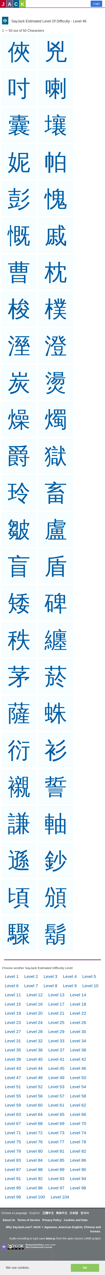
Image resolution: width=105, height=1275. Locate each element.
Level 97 (56, 1188)
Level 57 (56, 1096)
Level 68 (34, 1123)
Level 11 (13, 994)
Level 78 (78, 1141)
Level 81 (56, 1151)
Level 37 (56, 1050)
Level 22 (78, 1013)
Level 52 (34, 1086)
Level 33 (56, 1040)
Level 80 (34, 1151)
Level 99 (13, 1197)
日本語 (74, 1213)
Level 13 (56, 994)
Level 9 (70, 985)
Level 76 (34, 1141)
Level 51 (13, 1086)
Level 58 (78, 1096)
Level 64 (34, 1114)
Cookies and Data (75, 1220)
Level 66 (78, 1114)
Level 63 (13, 1114)
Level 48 (34, 1077)
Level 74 (78, 1132)
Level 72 (34, 1132)
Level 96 (34, 1188)
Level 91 (13, 1178)
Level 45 (56, 1068)
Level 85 (56, 1160)
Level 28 (34, 1031)
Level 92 (34, 1178)
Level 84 (34, 1160)
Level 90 (78, 1169)
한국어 (85, 1213)
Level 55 (13, 1096)
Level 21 (56, 1013)
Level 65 (56, 1114)
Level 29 (56, 1031)
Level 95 (13, 1188)
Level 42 (78, 1059)
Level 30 (78, 1031)
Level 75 (13, 1141)
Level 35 (13, 1050)
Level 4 (70, 976)
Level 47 (13, 1077)
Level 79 (13, 1151)
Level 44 (34, 1068)
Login (96, 3)
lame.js (50, 1238)
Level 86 (78, 1160)
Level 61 (56, 1105)
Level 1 (12, 976)
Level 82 (78, 1151)
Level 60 (34, 1105)
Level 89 (56, 1169)
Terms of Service (28, 1220)
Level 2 (31, 976)
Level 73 (56, 1132)
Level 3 (50, 976)
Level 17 (56, 1004)
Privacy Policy (52, 1220)
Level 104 (60, 1197)
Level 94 (78, 1178)
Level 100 (36, 1197)
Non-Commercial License (39, 1247)
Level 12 (34, 994)
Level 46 (78, 1068)
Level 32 (34, 1040)
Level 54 (78, 1086)
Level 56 (34, 1096)
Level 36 (34, 1050)
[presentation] (26, 1256)
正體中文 (48, 1213)
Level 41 (56, 1059)
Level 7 (31, 985)
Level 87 (13, 1169)
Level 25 (56, 1022)
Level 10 (90, 985)
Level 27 (13, 1031)
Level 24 (34, 1022)
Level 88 (34, 1169)
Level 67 (13, 1123)
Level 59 (13, 1105)
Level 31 (13, 1040)
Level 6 (12, 985)
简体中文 (61, 1213)
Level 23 (13, 1022)
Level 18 (78, 1004)
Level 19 (13, 1013)
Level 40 (34, 1059)
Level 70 (78, 1123)
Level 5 (89, 976)
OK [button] (85, 1267)
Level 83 (13, 1160)
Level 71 (13, 1132)
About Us (9, 1220)
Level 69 (56, 1123)
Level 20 (34, 1013)
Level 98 (78, 1188)
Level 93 (56, 1178)
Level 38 (78, 1050)
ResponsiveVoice (35, 1244)
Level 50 (78, 1077)
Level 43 (13, 1068)
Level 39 (13, 1059)
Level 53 (56, 1086)
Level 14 (78, 994)
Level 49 (56, 1077)
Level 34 (78, 1040)
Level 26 (78, 1022)
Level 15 (13, 1004)
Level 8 (50, 985)
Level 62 (78, 1105)
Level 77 (56, 1141)
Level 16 (34, 1004)
